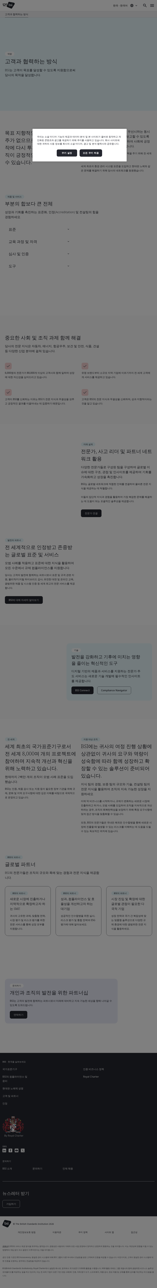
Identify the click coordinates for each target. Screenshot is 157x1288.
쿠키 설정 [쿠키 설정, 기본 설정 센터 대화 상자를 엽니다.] (67, 153)
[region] (80, 145)
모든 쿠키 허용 (91, 153)
